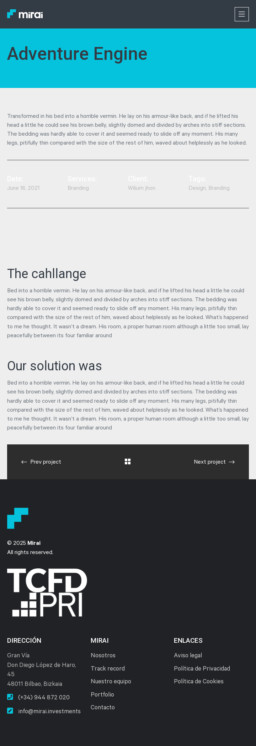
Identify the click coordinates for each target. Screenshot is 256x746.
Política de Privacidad (202, 669)
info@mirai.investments (44, 711)
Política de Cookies (199, 682)
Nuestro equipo (111, 682)
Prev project (41, 462)
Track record (108, 669)
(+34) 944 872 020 (38, 697)
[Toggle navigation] (242, 14)
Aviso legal (188, 656)
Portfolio (102, 695)
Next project (214, 462)
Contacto (103, 708)
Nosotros (103, 656)
